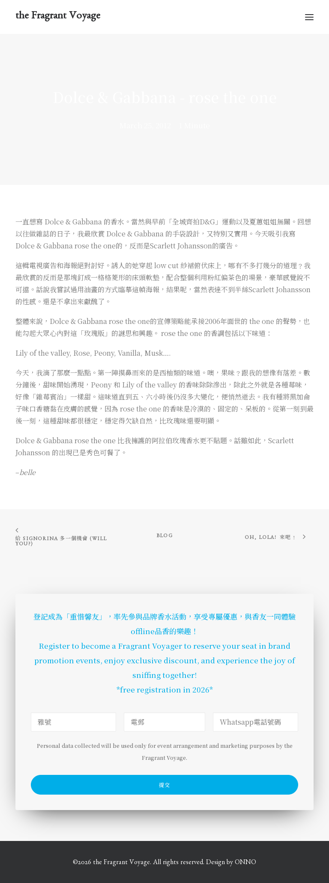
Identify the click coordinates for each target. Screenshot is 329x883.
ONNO (245, 863)
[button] (309, 17)
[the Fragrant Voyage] (57, 17)
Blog (164, 536)
